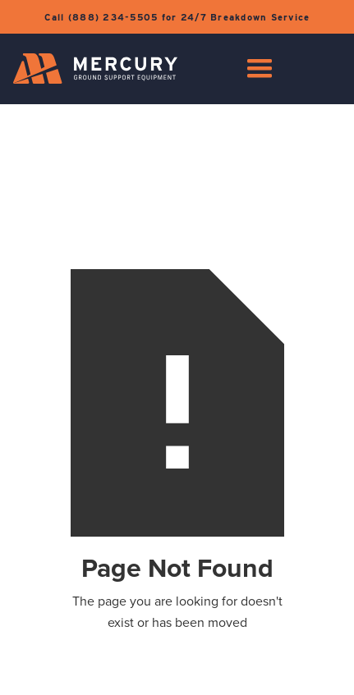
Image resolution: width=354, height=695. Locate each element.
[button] (259, 69)
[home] (95, 68)
